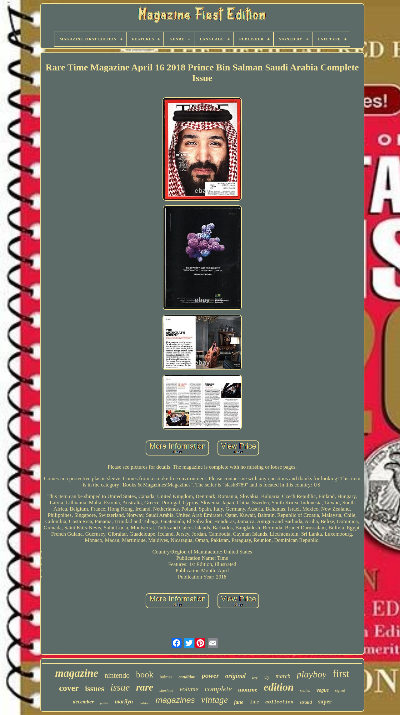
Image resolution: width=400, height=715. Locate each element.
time (254, 702)
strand (306, 702)
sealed (305, 690)
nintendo (117, 675)
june (238, 702)
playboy (312, 674)
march (283, 676)
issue (120, 687)
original (235, 675)
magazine (76, 673)
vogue (323, 690)
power (210, 675)
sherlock (166, 690)
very (254, 678)
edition (279, 687)
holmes (166, 677)
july (266, 677)
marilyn (124, 701)
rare (144, 687)
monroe (248, 689)
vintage (214, 700)
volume (188, 689)
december (83, 702)
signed (340, 690)
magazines (175, 700)
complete (218, 689)
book (144, 674)
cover (69, 688)
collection (279, 702)
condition (186, 677)
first (340, 673)
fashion (144, 703)
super (325, 701)
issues (94, 688)
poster (104, 703)
